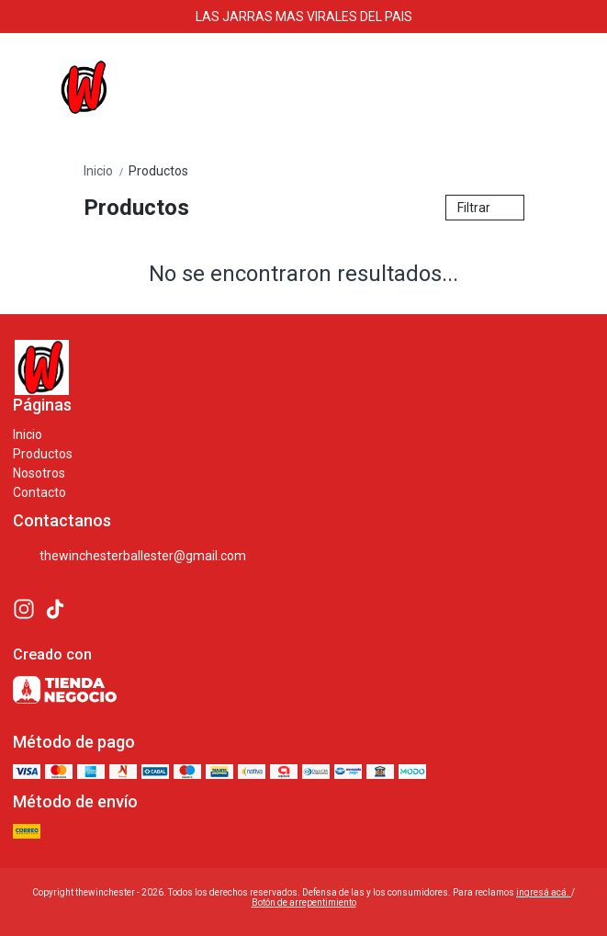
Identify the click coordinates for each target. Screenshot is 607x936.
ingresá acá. (543, 892)
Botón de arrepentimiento (304, 902)
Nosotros (39, 473)
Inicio (106, 171)
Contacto (39, 492)
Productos (158, 171)
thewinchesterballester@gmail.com (129, 557)
